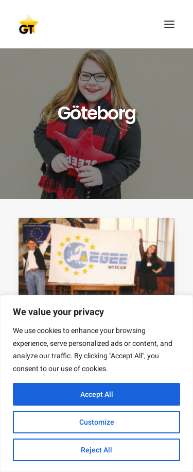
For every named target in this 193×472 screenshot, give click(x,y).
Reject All (96, 450)
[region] (96, 383)
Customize (96, 422)
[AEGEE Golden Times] (96, 24)
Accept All (96, 394)
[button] (169, 24)
